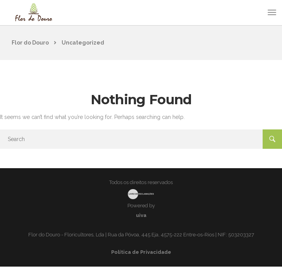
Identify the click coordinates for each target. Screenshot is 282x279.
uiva (141, 215)
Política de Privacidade (141, 252)
